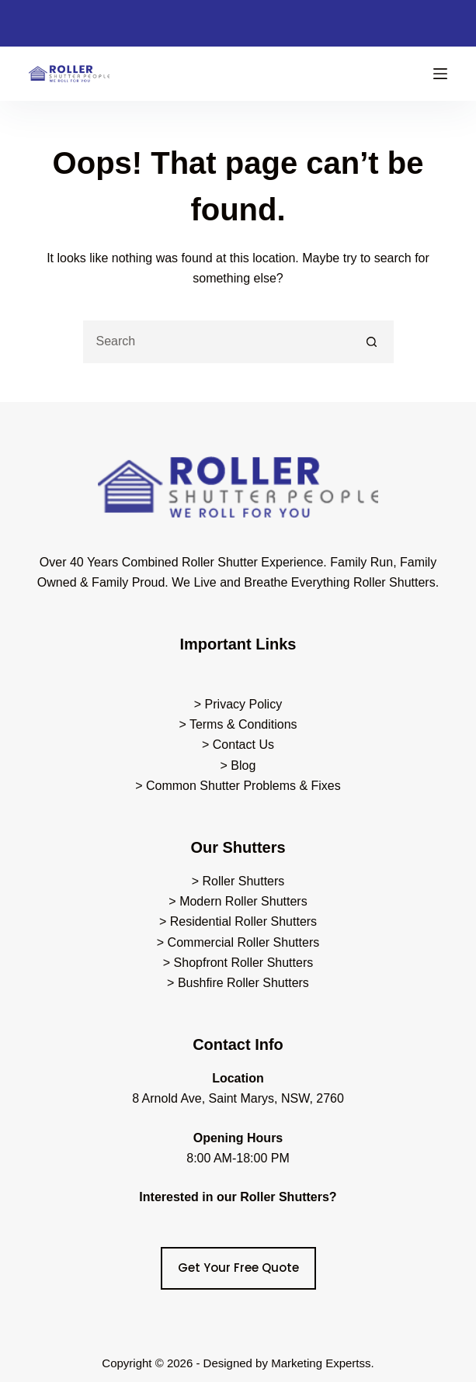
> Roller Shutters (238, 881)
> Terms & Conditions (238, 724)
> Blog (238, 765)
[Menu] (440, 74)
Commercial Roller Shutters (244, 942)
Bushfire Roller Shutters (243, 982)
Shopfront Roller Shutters (244, 962)
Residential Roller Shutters (243, 921)
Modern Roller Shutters (243, 901)
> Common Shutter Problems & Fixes (238, 785)
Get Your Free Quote (238, 1267)
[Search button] (372, 341)
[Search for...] (217, 341)
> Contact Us (238, 744)
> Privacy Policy (238, 704)
